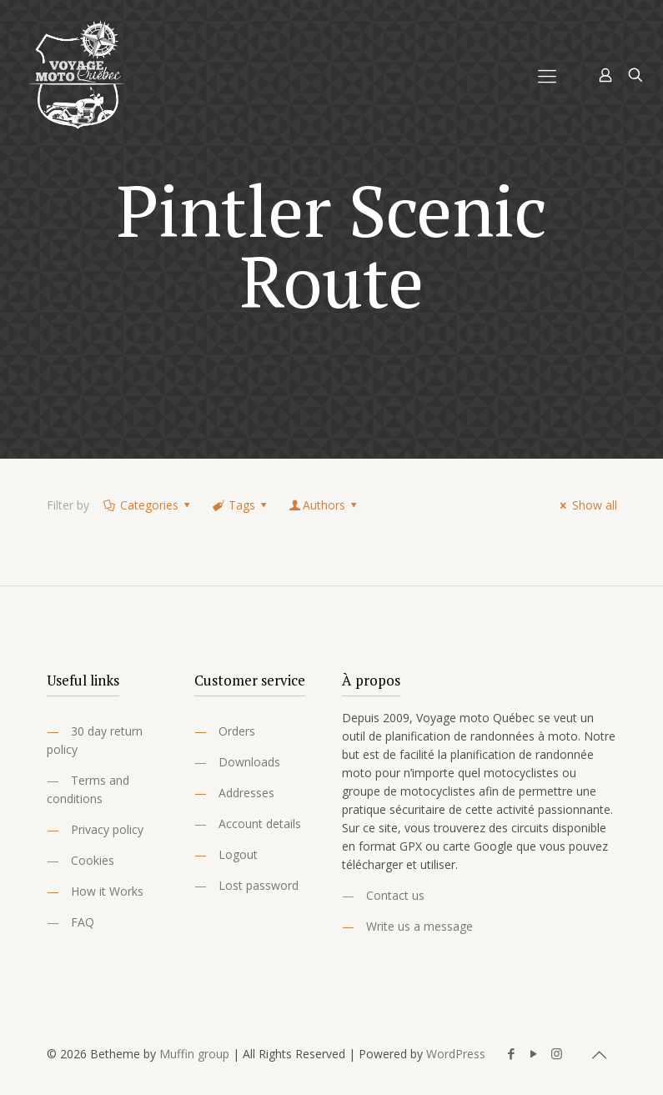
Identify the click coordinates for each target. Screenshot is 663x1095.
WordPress (455, 1054)
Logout (238, 854)
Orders (236, 731)
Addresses (246, 793)
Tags (241, 505)
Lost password (258, 885)
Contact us (395, 895)
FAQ (82, 922)
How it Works (107, 891)
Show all (586, 505)
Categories (148, 505)
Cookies (92, 860)
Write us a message (419, 926)
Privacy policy (107, 829)
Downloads (249, 762)
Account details (259, 823)
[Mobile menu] (547, 75)
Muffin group (194, 1054)
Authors (324, 505)
